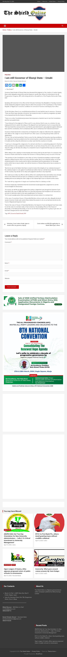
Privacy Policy (61, 1)
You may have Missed (12, 511)
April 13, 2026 (7, 545)
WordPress (39, 654)
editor (14, 545)
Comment (8, 242)
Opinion (42, 564)
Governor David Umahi (17, 213)
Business (38, 529)
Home (38, 1)
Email (7, 271)
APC (9, 213)
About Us (44, 1)
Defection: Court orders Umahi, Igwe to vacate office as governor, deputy (18, 224)
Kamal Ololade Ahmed (20, 81)
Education (7, 529)
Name (7, 263)
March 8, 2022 (9, 81)
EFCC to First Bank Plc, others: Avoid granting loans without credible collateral (47, 536)
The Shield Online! (25, 651)
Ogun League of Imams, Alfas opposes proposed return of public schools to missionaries (17, 571)
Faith (13, 564)
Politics (7, 74)
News (37, 564)
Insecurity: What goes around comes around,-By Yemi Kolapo (47, 570)
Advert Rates (52, 1)
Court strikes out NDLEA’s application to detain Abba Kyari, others (48, 224)
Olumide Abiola (16, 575)
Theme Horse (52, 651)
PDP (25, 213)
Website (7, 278)
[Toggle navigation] (5, 26)
